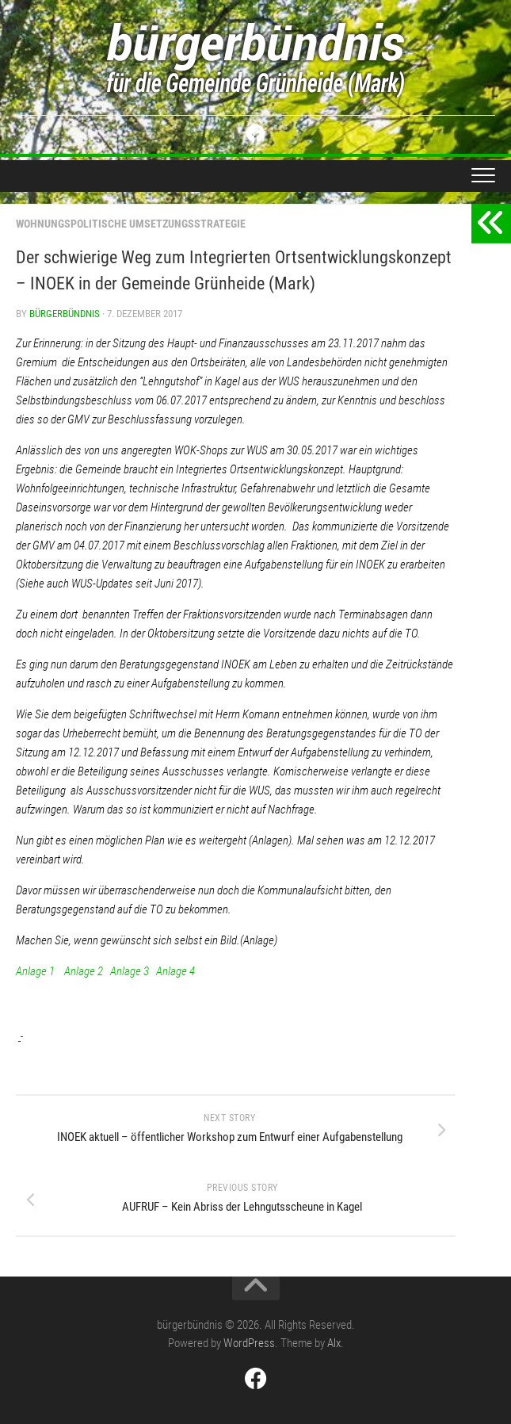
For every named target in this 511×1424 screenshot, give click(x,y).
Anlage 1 (35, 971)
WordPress (249, 1343)
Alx (334, 1343)
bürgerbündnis (64, 314)
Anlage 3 (129, 971)
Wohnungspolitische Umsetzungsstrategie (131, 223)
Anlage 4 (175, 971)
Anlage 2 (83, 971)
